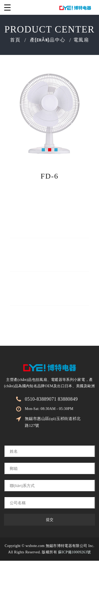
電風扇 (81, 40)
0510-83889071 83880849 (51, 399)
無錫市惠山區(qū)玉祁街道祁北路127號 (53, 422)
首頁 (15, 40)
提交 (49, 520)
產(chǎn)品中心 (47, 40)
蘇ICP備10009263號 (74, 552)
